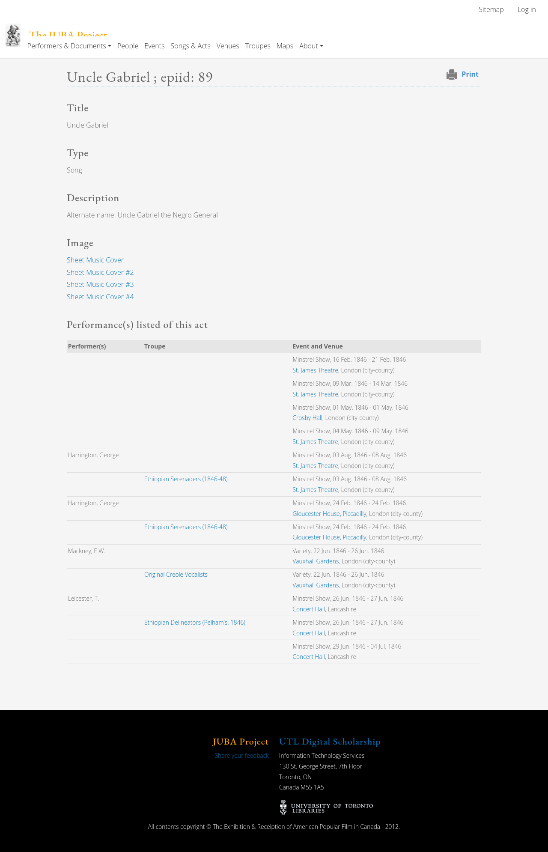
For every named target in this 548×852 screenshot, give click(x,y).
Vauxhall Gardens (315, 561)
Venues (228, 46)
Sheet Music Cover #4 (100, 296)
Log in (527, 9)
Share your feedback (242, 755)
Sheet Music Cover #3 (100, 284)
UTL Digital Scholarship (330, 741)
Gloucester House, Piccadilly (329, 513)
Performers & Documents (66, 46)
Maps (285, 46)
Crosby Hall (307, 418)
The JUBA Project (68, 35)
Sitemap (491, 9)
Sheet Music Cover (95, 260)
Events (154, 46)
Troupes (258, 46)
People (127, 46)
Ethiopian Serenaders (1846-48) (186, 479)
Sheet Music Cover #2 (100, 272)
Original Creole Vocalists (176, 574)
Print (470, 74)
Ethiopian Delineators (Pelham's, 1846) (194, 622)
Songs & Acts (191, 46)
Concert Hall (308, 609)
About (308, 46)
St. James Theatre (315, 370)
